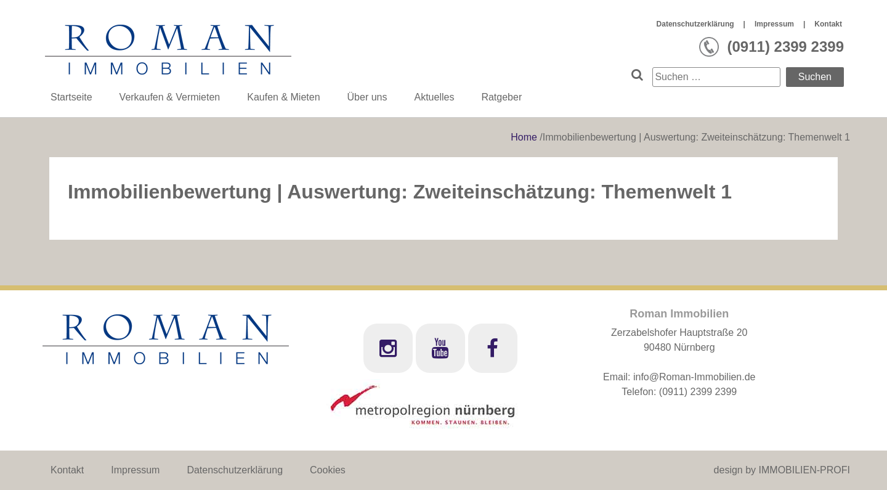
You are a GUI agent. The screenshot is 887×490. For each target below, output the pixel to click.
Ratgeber (501, 97)
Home (525, 137)
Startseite (71, 97)
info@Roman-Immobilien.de (694, 377)
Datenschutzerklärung (695, 24)
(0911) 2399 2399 (698, 391)
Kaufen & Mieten (283, 97)
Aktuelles (434, 97)
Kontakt (828, 24)
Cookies (328, 470)
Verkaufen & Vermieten (170, 97)
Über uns (367, 97)
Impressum (774, 24)
